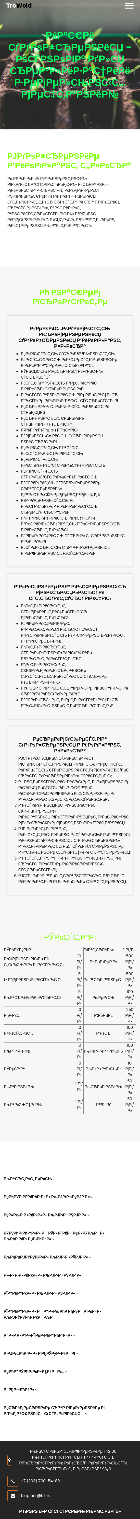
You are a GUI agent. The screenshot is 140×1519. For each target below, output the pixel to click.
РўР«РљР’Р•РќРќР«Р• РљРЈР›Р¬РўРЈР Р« (46, 1215)
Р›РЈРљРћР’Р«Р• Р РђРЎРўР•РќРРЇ (41, 1353)
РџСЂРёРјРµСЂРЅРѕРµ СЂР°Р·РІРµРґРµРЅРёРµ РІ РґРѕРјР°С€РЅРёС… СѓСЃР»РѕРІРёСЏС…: (54, 1411)
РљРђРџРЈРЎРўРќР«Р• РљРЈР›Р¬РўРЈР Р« (47, 1257)
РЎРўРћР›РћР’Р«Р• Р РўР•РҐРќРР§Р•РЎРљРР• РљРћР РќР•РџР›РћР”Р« (54, 1236)
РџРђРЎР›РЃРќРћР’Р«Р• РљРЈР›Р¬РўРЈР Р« (48, 1197)
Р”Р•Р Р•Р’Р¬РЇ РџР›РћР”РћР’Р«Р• (39, 1335)
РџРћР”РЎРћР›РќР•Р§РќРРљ (35, 1371)
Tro (19, 5)
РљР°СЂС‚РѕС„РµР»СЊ (29, 1179)
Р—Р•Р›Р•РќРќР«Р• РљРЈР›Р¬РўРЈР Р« (44, 1275)
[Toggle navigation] (129, 5)
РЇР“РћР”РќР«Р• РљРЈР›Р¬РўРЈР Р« (41, 1293)
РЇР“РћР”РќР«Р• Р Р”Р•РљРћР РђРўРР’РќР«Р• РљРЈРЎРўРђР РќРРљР (53, 1314)
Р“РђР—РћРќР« (21, 1390)
